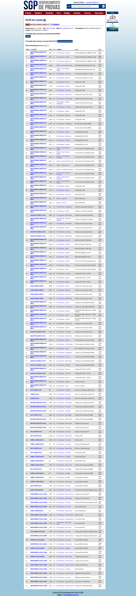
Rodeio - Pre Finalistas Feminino (65, 169)
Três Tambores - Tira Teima (64, 73)
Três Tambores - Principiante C (64, 123)
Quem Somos (99, 13)
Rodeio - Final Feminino (63, 165)
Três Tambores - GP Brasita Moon (65, 519)
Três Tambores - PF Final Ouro (64, 544)
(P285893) (55, 24)
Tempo (50, 49)
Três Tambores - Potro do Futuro (65, 494)
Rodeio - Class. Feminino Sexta (65, 65)
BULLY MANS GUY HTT (67, 28)
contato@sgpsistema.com (71, 595)
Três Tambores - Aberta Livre (64, 61)
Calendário (38, 13)
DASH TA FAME (50, 28)
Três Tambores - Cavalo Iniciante (65, 565)
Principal (28, 13)
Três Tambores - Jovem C (63, 128)
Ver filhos (28, 36)
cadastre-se (96, 2)
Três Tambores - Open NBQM (64, 415)
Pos (54, 49)
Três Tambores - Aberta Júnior (64, 419)
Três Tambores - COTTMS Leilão (65, 344)
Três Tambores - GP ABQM (63, 365)
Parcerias (87, 13)
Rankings (67, 13)
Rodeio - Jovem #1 (61, 202)
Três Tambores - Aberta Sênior (64, 94)
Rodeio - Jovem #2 (61, 198)
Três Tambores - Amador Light (64, 98)
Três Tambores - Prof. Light (63, 398)
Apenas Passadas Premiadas (65, 41)
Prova (76, 49)
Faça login (88, 2)
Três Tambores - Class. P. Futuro (65, 552)
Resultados (49, 13)
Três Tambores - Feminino (63, 53)
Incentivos (77, 13)
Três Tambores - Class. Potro (64, 527)
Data (99, 49)
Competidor (33, 49)
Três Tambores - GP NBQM (63, 473)
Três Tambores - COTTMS (63, 140)
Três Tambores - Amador (63, 57)
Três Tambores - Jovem (63, 248)
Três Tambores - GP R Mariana (64, 402)
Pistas (59, 13)
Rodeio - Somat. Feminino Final (65, 161)
